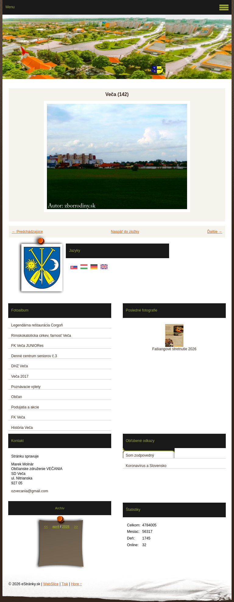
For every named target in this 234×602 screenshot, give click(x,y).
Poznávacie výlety (26, 387)
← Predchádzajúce (27, 232)
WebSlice (50, 584)
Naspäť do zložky (125, 232)
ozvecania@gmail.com (29, 491)
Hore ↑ (76, 584)
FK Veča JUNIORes (27, 346)
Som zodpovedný (140, 455)
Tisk (65, 584)
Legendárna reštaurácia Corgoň (37, 325)
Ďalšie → (214, 232)
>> (76, 526)
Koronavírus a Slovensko (146, 466)
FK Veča (18, 417)
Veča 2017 (20, 376)
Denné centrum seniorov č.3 (34, 356)
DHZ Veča (19, 366)
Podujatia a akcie (25, 407)
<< (46, 526)
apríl (55, 526)
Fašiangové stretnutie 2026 (174, 349)
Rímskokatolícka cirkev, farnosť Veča (41, 335)
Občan (16, 397)
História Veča (22, 428)
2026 (65, 526)
